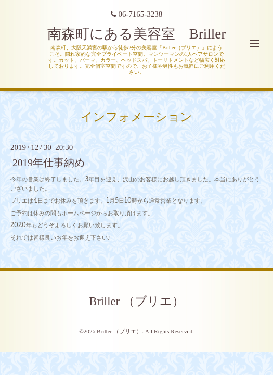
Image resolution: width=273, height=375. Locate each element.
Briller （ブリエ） (136, 301)
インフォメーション (136, 116)
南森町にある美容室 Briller (136, 34)
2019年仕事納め (48, 162)
